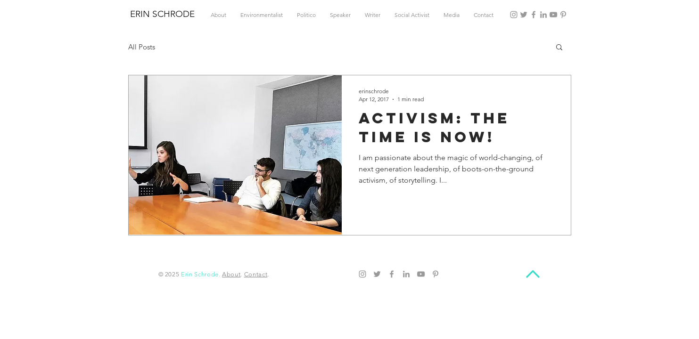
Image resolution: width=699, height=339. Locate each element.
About (231, 274)
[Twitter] (523, 14)
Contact (256, 274)
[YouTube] (553, 14)
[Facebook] (533, 14)
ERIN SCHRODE (162, 13)
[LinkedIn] (543, 14)
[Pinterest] (563, 14)
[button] (559, 48)
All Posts (141, 46)
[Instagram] (513, 14)
